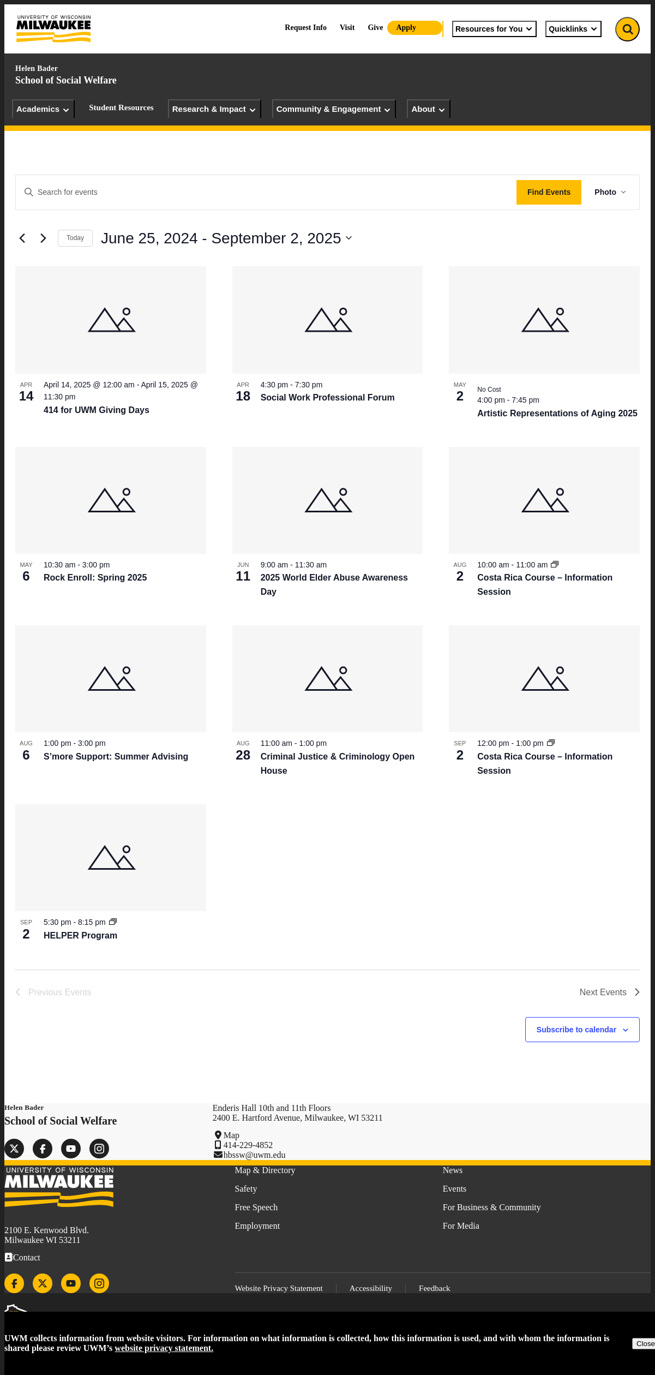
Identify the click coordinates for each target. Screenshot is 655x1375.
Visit (347, 27)
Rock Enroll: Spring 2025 (95, 577)
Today (75, 238)
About (428, 109)
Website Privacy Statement (279, 1288)
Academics (43, 109)
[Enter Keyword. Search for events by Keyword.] (266, 192)
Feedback (434, 1288)
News (452, 1170)
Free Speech (256, 1207)
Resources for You (494, 29)
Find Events (548, 192)
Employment (257, 1225)
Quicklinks (573, 29)
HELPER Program (80, 935)
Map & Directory (265, 1170)
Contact (26, 1257)
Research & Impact (214, 109)
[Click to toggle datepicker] (226, 238)
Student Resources (121, 107)
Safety (246, 1188)
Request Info (306, 27)
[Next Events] (43, 237)
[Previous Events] (21, 237)
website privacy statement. (164, 1348)
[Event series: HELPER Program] (113, 922)
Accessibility (371, 1288)
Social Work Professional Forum (328, 397)
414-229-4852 (248, 1145)
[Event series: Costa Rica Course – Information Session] (554, 564)
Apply (406, 27)
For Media (461, 1225)
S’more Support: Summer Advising (116, 756)
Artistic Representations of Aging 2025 (557, 413)
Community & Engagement (334, 109)
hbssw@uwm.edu (255, 1154)
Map (231, 1135)
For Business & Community (492, 1207)
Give (375, 27)
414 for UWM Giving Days (96, 410)
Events (455, 1188)
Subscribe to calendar (576, 1029)
